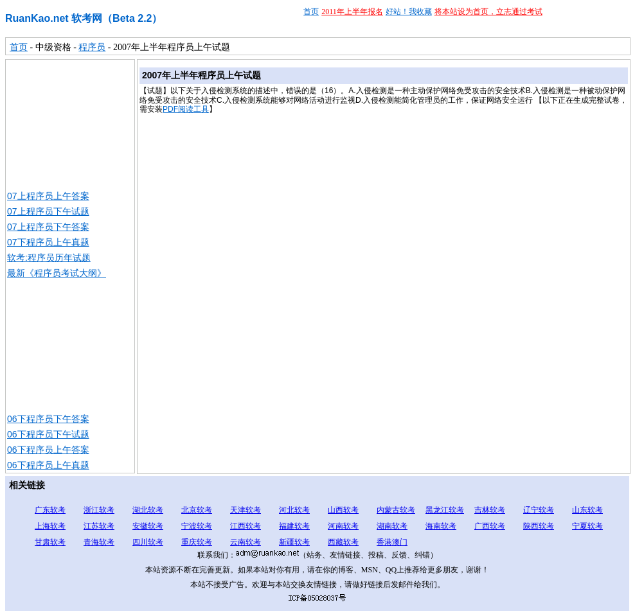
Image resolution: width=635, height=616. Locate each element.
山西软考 (343, 510)
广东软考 (50, 510)
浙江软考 (99, 510)
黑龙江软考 (444, 510)
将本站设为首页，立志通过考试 (488, 11)
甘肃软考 (50, 542)
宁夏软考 (587, 526)
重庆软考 (196, 542)
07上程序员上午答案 (48, 196)
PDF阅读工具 (186, 109)
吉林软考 (489, 510)
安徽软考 (147, 526)
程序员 (91, 47)
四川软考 (147, 542)
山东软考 (587, 510)
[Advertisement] (70, 124)
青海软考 (99, 542)
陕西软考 (538, 526)
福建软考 (294, 526)
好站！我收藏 (409, 11)
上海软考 (50, 526)
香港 (384, 542)
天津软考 (245, 510)
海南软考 (440, 526)
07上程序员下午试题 (48, 211)
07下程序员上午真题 (48, 242)
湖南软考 (392, 526)
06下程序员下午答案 (48, 419)
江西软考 (245, 526)
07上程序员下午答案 (48, 227)
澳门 (399, 542)
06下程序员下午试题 (48, 434)
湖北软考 (147, 510)
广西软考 (489, 526)
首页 (311, 11)
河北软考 (294, 510)
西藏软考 (343, 542)
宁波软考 (196, 526)
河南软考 (343, 526)
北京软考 (196, 510)
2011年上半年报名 (352, 11)
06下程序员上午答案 (48, 449)
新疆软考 (294, 542)
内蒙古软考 (396, 510)
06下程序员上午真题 (48, 465)
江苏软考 (99, 526)
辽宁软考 (538, 510)
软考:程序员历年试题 (49, 257)
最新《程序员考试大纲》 (56, 273)
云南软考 (245, 542)
